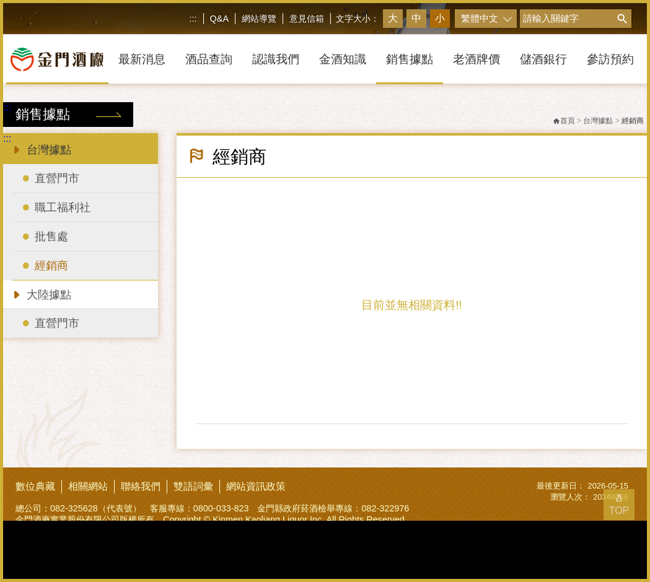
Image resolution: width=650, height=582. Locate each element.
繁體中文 (479, 18)
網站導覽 (259, 19)
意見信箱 (306, 19)
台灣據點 (41, 149)
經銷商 (632, 120)
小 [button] (440, 18)
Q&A (219, 19)
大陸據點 (41, 294)
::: (193, 19)
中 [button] (416, 18)
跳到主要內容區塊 (2, 2)
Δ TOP (619, 504)
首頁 (564, 120)
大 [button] (393, 18)
